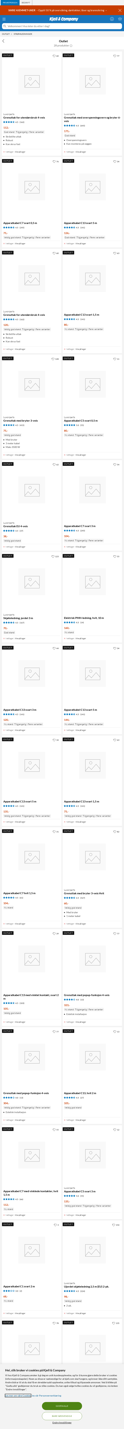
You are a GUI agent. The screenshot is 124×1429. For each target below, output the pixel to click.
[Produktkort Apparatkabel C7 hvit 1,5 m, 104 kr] (31, 857)
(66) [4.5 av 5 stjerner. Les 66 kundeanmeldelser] (21, 1199)
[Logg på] (112, 19)
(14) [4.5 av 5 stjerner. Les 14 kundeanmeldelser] (82, 622)
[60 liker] (56, 56)
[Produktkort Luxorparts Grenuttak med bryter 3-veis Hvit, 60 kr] (92, 857)
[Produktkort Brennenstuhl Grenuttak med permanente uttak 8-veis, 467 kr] (92, 1348)
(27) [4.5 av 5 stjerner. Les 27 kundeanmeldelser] (82, 1097)
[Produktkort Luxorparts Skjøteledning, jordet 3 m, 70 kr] (31, 581)
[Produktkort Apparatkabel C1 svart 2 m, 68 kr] (31, 1250)
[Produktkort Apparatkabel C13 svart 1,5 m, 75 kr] (92, 765)
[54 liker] (116, 464)
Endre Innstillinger (62, 1422)
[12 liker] (116, 1130)
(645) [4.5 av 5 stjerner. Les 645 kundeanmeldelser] (82, 125)
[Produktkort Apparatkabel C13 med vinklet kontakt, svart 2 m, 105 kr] (31, 959)
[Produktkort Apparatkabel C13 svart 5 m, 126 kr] (92, 187)
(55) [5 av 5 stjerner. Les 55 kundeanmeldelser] (82, 425)
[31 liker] (56, 832)
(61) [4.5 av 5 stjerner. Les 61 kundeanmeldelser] (21, 897)
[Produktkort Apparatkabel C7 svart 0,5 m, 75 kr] (31, 187)
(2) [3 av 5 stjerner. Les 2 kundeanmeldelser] (21, 1291)
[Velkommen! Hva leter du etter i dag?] (64, 26)
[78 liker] (56, 1323)
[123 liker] (55, 556)
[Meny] (4, 19)
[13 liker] (116, 1032)
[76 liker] (56, 161)
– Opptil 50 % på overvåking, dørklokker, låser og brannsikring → (58, 10)
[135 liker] (115, 1323)
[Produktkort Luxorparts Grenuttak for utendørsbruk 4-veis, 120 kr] (31, 278)
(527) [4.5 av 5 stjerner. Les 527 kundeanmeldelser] (82, 898)
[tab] (10, 2)
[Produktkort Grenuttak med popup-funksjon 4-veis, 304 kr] (31, 1057)
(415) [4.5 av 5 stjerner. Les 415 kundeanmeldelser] (22, 425)
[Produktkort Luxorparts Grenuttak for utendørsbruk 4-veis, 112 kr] (31, 81)
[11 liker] (116, 359)
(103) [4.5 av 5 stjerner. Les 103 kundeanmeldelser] (22, 1003)
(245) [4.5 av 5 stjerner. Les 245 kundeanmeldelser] (22, 227)
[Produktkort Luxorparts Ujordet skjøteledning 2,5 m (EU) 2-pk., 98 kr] (92, 1250)
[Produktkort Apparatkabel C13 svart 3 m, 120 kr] (31, 673)
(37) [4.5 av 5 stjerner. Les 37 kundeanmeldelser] (21, 531)
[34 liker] (116, 161)
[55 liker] (116, 556)
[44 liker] (56, 648)
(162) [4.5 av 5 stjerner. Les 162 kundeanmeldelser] (22, 122)
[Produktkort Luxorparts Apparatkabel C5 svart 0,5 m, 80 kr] (92, 384)
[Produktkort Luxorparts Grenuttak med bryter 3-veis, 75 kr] (31, 384)
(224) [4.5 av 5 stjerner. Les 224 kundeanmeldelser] (82, 1291)
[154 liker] (115, 1225)
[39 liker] (56, 933)
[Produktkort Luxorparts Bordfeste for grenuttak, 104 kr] (31, 1348)
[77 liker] (116, 56)
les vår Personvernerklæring (46, 1395)
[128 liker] (55, 359)
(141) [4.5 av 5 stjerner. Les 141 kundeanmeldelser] (82, 227)
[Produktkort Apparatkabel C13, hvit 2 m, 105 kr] (92, 1057)
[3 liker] (56, 1225)
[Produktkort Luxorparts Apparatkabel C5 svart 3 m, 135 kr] (92, 1155)
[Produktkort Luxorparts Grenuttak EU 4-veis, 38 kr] (31, 490)
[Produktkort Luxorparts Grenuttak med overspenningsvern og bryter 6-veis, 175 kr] (92, 81)
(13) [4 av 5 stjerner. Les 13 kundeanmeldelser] (82, 999)
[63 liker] (116, 253)
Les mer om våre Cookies (18, 1395)
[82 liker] (116, 832)
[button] (71, 45)
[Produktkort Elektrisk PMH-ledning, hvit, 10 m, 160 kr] (92, 581)
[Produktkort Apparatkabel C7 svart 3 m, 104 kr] (92, 490)
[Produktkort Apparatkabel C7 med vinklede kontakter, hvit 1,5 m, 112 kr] (31, 1155)
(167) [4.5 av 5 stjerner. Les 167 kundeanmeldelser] (22, 622)
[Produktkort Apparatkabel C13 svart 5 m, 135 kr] (31, 765)
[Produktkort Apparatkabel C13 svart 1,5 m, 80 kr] (92, 278)
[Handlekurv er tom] (120, 19)
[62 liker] (56, 464)
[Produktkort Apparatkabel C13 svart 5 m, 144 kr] (92, 673)
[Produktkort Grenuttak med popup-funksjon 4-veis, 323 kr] (92, 959)
